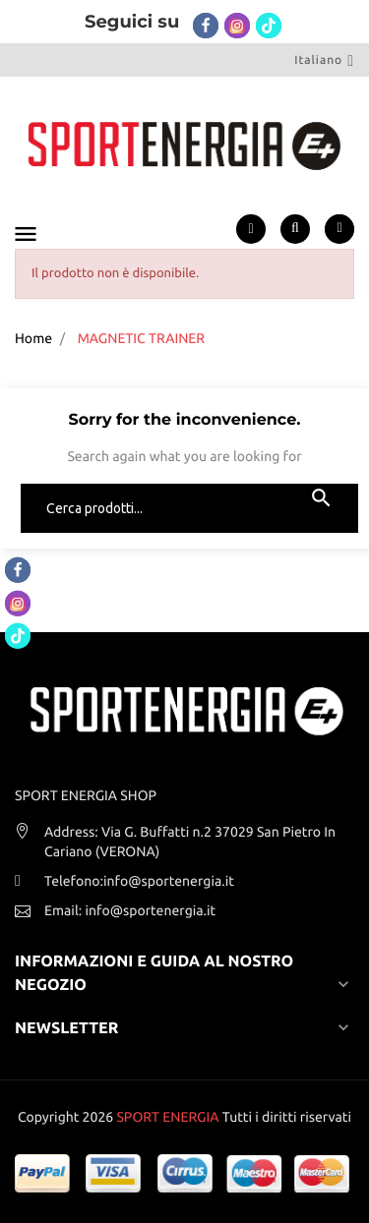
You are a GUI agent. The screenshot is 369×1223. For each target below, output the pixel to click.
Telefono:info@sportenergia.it (139, 881)
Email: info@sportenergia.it (129, 910)
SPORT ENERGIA (167, 1117)
